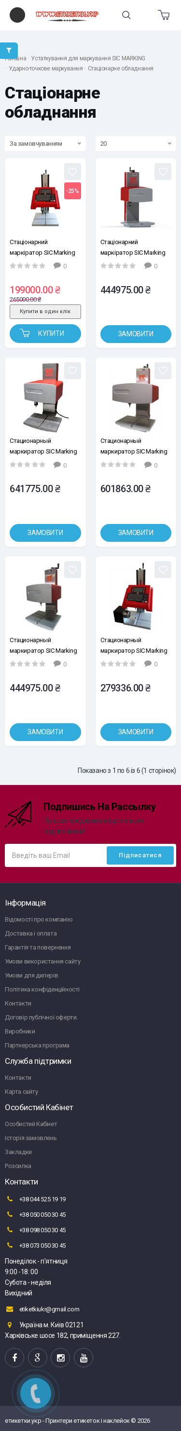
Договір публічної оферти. (41, 1017)
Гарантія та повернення (37, 947)
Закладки (18, 1152)
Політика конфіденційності (42, 989)
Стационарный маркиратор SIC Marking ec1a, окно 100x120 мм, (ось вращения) (133, 645)
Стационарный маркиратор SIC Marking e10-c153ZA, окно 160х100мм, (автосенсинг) (43, 446)
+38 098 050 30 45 (35, 1230)
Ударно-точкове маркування (46, 68)
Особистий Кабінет (31, 1124)
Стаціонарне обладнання (120, 68)
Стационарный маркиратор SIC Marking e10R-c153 (43, 645)
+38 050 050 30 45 (35, 1214)
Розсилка (18, 1166)
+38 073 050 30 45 (35, 1245)
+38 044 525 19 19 (35, 1199)
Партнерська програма (37, 1045)
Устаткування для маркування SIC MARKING (88, 58)
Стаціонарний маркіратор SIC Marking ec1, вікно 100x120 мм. (42, 247)
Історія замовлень (30, 1138)
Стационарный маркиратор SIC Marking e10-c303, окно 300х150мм (133, 446)
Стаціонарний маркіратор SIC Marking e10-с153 (133, 247)
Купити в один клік (45, 311)
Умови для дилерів (31, 975)
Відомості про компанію (38, 919)
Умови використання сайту (42, 961)
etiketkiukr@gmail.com (42, 1309)
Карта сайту (21, 1091)
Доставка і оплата (30, 933)
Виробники (20, 1031)
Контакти (18, 1003)
